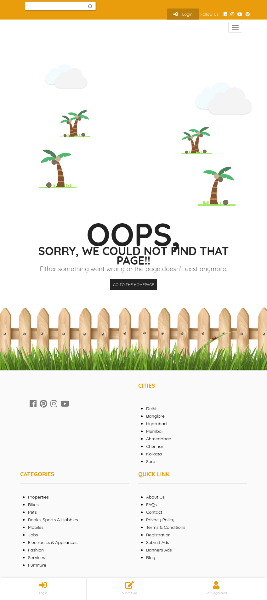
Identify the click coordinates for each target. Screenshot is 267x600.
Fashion (36, 550)
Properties (38, 497)
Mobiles (35, 527)
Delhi (151, 408)
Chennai (154, 446)
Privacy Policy (160, 520)
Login (183, 14)
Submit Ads (157, 542)
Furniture (37, 565)
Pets (32, 512)
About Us (155, 497)
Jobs (33, 535)
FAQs (151, 504)
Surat (151, 461)
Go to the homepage (133, 284)
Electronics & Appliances (52, 542)
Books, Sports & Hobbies (53, 520)
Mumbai (154, 431)
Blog (150, 557)
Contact (154, 512)
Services (36, 557)
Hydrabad (156, 423)
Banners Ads (159, 550)
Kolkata (154, 454)
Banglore (155, 416)
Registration (158, 535)
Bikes (33, 504)
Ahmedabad (158, 439)
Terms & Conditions (165, 527)
